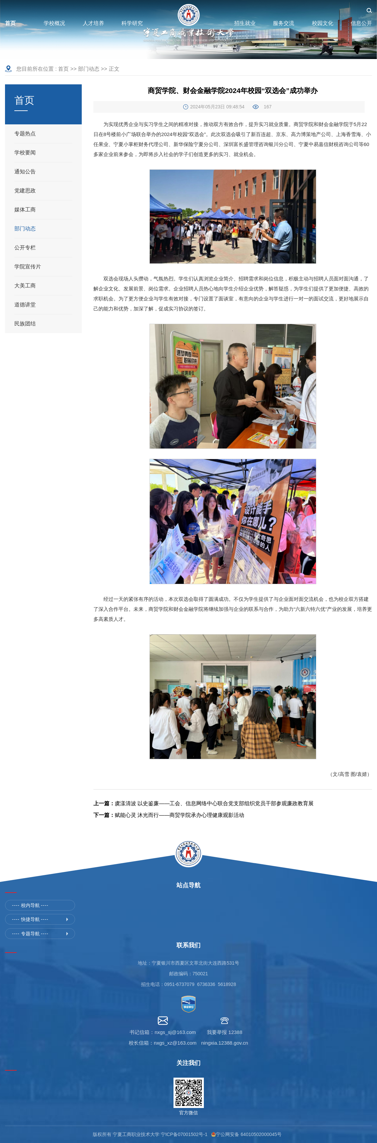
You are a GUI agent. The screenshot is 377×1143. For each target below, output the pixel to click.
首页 (63, 69)
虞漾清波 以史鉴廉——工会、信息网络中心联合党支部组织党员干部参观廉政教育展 (203, 803)
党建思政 (25, 190)
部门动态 (88, 69)
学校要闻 (25, 152)
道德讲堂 (25, 304)
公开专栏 (25, 247)
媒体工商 (25, 209)
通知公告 (25, 171)
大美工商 (25, 285)
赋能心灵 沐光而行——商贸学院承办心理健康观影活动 (168, 815)
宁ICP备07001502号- (183, 1134)
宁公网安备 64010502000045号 (250, 1134)
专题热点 (25, 133)
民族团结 (25, 323)
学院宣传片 (27, 266)
